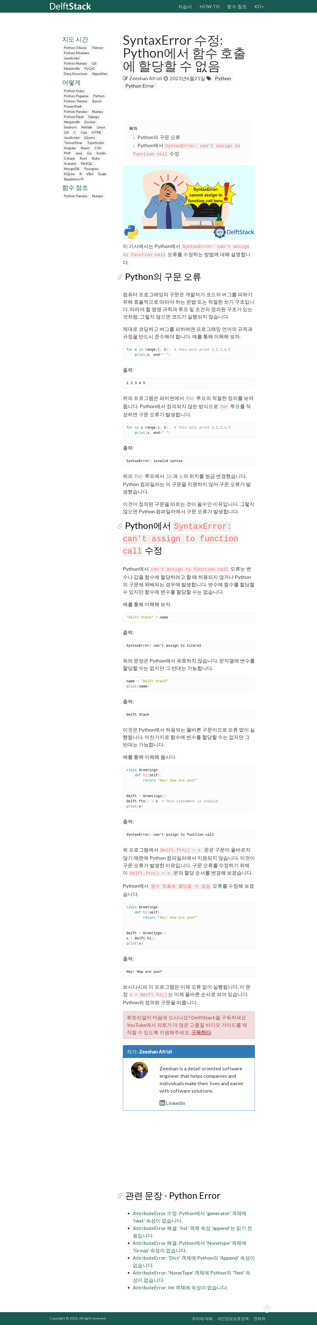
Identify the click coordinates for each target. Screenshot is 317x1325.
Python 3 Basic (75, 48)
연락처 (259, 1318)
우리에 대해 (202, 1318)
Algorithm (99, 74)
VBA (90, 174)
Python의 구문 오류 (158, 137)
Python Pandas (75, 111)
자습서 (185, 6)
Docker (90, 122)
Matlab (86, 127)
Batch (97, 101)
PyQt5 (89, 68)
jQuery (89, 137)
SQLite (69, 174)
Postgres (91, 169)
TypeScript (95, 143)
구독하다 (201, 1032)
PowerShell (72, 106)
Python (99, 96)
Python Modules (76, 53)
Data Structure (75, 74)
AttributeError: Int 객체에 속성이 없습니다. (180, 1287)
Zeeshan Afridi (145, 78)
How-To (210, 6)
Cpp (84, 132)
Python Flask (74, 117)
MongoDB (71, 169)
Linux (101, 127)
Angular (70, 148)
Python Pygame (76, 96)
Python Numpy (75, 63)
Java (79, 153)
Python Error (139, 86)
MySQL (86, 163)
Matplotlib (72, 68)
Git (94, 63)
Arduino (70, 163)
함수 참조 (237, 6)
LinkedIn (172, 1103)
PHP (67, 153)
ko (259, 6)
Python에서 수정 (180, 538)
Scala (102, 174)
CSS (98, 148)
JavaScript (72, 58)
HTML (97, 132)
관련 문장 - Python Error (170, 1195)
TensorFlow (73, 143)
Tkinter (97, 48)
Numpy (97, 111)
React (85, 148)
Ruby (96, 158)
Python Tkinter (76, 101)
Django (93, 117)
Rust (83, 158)
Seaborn (70, 127)
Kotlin (101, 153)
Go (89, 153)
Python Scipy (74, 91)
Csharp (69, 158)
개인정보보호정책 (233, 1318)
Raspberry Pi (73, 179)
